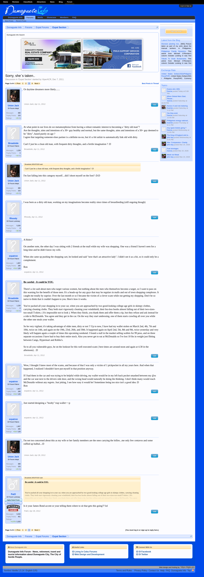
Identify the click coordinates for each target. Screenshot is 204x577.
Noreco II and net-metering (177, 106)
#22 (154, 150)
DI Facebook (143, 552)
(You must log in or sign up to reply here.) (142, 530)
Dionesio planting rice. (170, 44)
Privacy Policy (140, 570)
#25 (154, 273)
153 (19, 115)
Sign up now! (176, 31)
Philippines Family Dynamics (173, 51)
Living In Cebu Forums (84, 552)
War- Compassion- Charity (177, 142)
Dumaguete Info (15, 17)
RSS (193, 570)
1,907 (19, 263)
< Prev (17, 83)
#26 (154, 356)
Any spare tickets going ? (176, 128)
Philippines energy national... (178, 121)
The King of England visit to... (178, 135)
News (52, 2)
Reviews (15, 2)
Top (189, 570)
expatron (13, 256)
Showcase (51, 17)
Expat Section (24, 79)
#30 (154, 512)
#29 (154, 456)
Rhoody (13, 218)
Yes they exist (172, 113)
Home (5, 2)
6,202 (19, 514)
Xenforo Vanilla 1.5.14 (14, 570)
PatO (13, 494)
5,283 (19, 226)
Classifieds (27, 2)
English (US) (31, 570)
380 (19, 113)
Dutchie (170, 108)
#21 (154, 105)
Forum (69, 2)
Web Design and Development (88, 554)
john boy (170, 137)
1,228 (19, 150)
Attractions (41, 2)
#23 (154, 181)
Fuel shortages (172, 149)
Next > (37, 83)
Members (64, 17)
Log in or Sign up (185, 6)
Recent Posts (21, 21)
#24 (154, 217)
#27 (154, 391)
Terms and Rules (124, 570)
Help (162, 570)
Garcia (169, 91)
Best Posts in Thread (150, 83)
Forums (29, 18)
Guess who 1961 (173, 89)
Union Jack (13, 105)
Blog (61, 2)
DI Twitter (142, 554)
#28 (154, 418)
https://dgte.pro (188, 567)
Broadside (13, 143)
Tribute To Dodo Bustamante (173, 59)
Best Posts (9, 21)
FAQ (74, 17)
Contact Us (154, 570)
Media (40, 17)
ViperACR (46, 79)
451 (19, 517)
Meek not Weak (173, 155)
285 (19, 266)
